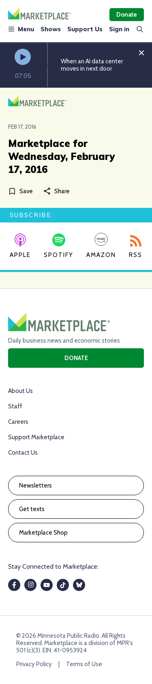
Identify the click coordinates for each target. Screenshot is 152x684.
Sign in (119, 29)
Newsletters (35, 485)
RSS (135, 247)
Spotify (58, 246)
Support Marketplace (36, 437)
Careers (18, 421)
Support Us (85, 29)
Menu (21, 29)
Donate (126, 14)
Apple (20, 246)
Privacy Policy (34, 664)
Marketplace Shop (43, 532)
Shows (51, 29)
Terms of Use (84, 664)
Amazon (101, 245)
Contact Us (23, 452)
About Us (20, 391)
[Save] (22, 191)
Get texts (32, 509)
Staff (15, 406)
